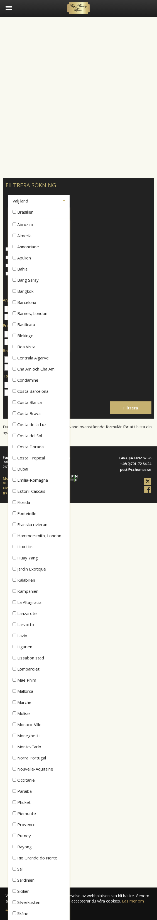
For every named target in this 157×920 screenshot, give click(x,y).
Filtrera (130, 408)
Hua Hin (23, 546)
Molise (21, 713)
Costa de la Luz (29, 424)
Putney (22, 835)
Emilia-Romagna (30, 480)
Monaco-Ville (27, 724)
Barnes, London (30, 313)
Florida (21, 502)
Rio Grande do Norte (35, 858)
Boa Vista (24, 346)
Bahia (20, 269)
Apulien (22, 258)
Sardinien (24, 880)
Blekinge (23, 335)
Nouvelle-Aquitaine (33, 769)
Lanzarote (25, 613)
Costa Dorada (28, 446)
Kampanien (25, 591)
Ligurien (22, 646)
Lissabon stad (28, 658)
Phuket (22, 802)
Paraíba (22, 791)
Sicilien (21, 891)
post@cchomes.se (135, 469)
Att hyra (16, 274)
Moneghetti (26, 735)
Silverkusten (26, 902)
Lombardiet (26, 669)
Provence (24, 824)
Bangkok (23, 291)
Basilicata (24, 324)
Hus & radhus (21, 249)
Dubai (20, 469)
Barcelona (24, 302)
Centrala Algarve (31, 358)
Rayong (22, 846)
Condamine (25, 380)
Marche (22, 702)
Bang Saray (26, 280)
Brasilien (23, 212)
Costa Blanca (27, 402)
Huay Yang (25, 558)
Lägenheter (19, 257)
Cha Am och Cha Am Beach (34, 370)
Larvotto (23, 624)
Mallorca (23, 691)
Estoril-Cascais (29, 491)
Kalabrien (24, 580)
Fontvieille (24, 513)
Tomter (15, 265)
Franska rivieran (30, 524)
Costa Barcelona (30, 391)
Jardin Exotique (29, 569)
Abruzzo (23, 224)
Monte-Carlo (27, 746)
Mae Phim (24, 680)
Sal (18, 869)
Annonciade (26, 246)
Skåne (20, 913)
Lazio (20, 635)
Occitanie (24, 780)
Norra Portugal (29, 758)
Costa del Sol (27, 435)
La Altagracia (27, 602)
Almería (22, 235)
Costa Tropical (29, 458)
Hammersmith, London (37, 535)
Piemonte (24, 813)
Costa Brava (27, 413)
